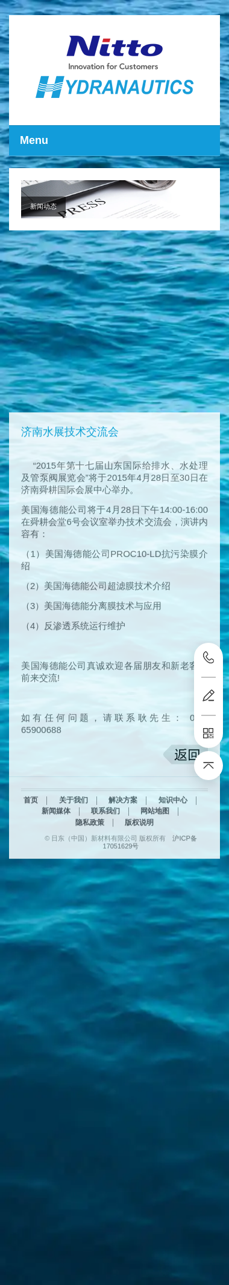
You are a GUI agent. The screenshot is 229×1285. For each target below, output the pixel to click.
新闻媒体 (56, 855)
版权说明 (139, 867)
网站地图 (154, 855)
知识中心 (172, 845)
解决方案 (122, 845)
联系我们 (105, 855)
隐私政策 (89, 867)
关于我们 (73, 845)
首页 (31, 845)
